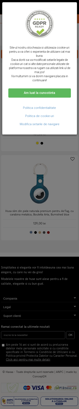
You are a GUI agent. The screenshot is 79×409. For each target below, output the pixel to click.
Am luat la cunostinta (39, 93)
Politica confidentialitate (39, 108)
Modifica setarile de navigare (39, 124)
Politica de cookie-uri (39, 116)
